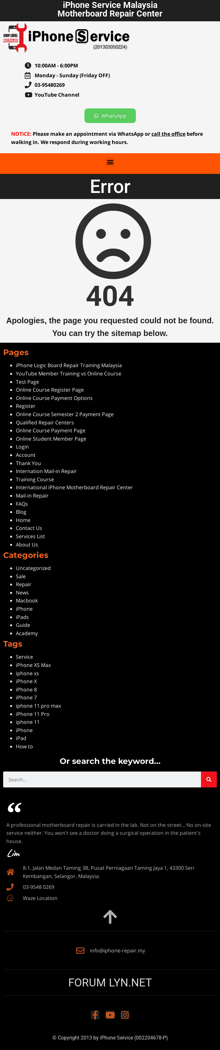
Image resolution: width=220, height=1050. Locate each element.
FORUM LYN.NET (110, 982)
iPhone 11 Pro (33, 713)
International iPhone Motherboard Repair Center (74, 487)
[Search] (209, 779)
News (22, 592)
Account (26, 454)
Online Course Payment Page (50, 430)
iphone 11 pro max (38, 705)
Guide (23, 624)
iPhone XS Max (33, 665)
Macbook (27, 600)
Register (26, 405)
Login (22, 446)
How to (24, 746)
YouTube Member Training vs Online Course (68, 373)
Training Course (35, 479)
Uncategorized (33, 568)
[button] (110, 162)
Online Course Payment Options (54, 398)
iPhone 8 (26, 689)
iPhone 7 (26, 697)
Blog (21, 511)
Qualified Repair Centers (45, 422)
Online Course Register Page (50, 389)
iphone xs (27, 673)
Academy (27, 633)
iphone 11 (28, 721)
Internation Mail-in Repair (46, 471)
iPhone (24, 608)
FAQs (22, 503)
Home (23, 520)
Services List (30, 536)
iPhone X (26, 681)
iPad (21, 738)
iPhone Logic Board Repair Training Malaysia (69, 365)
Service (24, 656)
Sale (21, 576)
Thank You (28, 463)
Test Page (27, 381)
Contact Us (29, 528)
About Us (27, 544)
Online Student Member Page (51, 438)
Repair (23, 584)
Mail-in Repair (32, 495)
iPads (22, 617)
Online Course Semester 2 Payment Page (65, 414)
